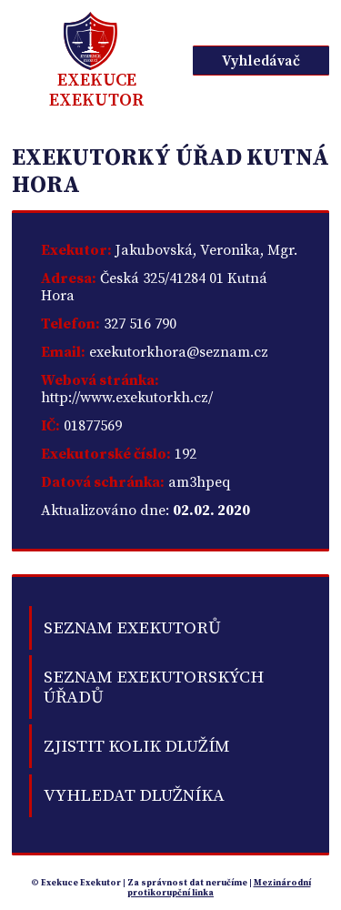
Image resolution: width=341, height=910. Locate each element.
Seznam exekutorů (132, 628)
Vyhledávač (261, 61)
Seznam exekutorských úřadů (154, 687)
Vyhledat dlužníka (134, 795)
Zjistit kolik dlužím (137, 746)
